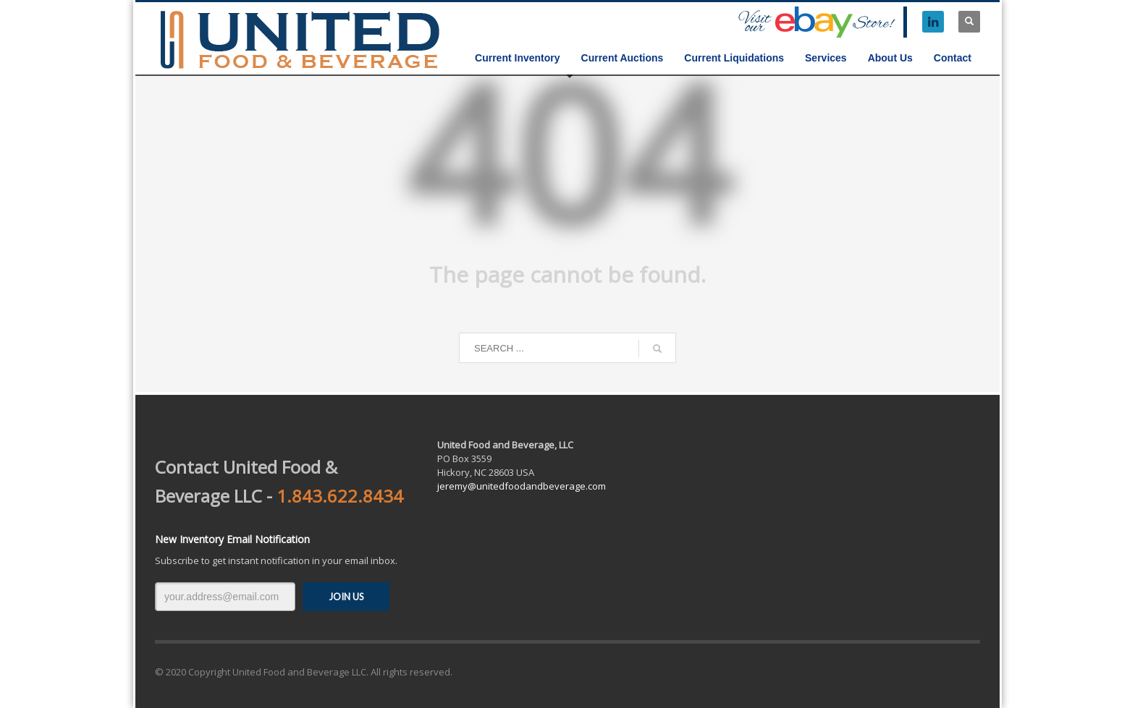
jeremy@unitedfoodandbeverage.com (521, 485)
